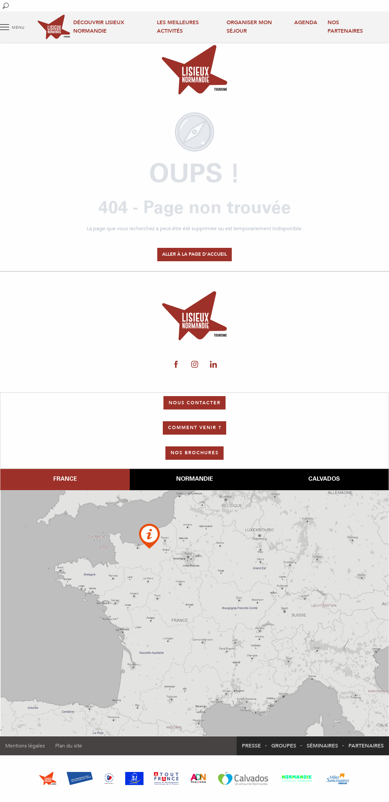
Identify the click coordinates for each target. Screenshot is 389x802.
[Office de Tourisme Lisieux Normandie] (194, 71)
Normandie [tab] (194, 479)
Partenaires (366, 745)
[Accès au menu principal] (12, 27)
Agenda (305, 22)
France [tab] (65, 479)
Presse (251, 745)
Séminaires (322, 745)
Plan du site (68, 745)
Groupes (283, 745)
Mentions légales (25, 745)
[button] (5, 5)
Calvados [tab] (324, 479)
